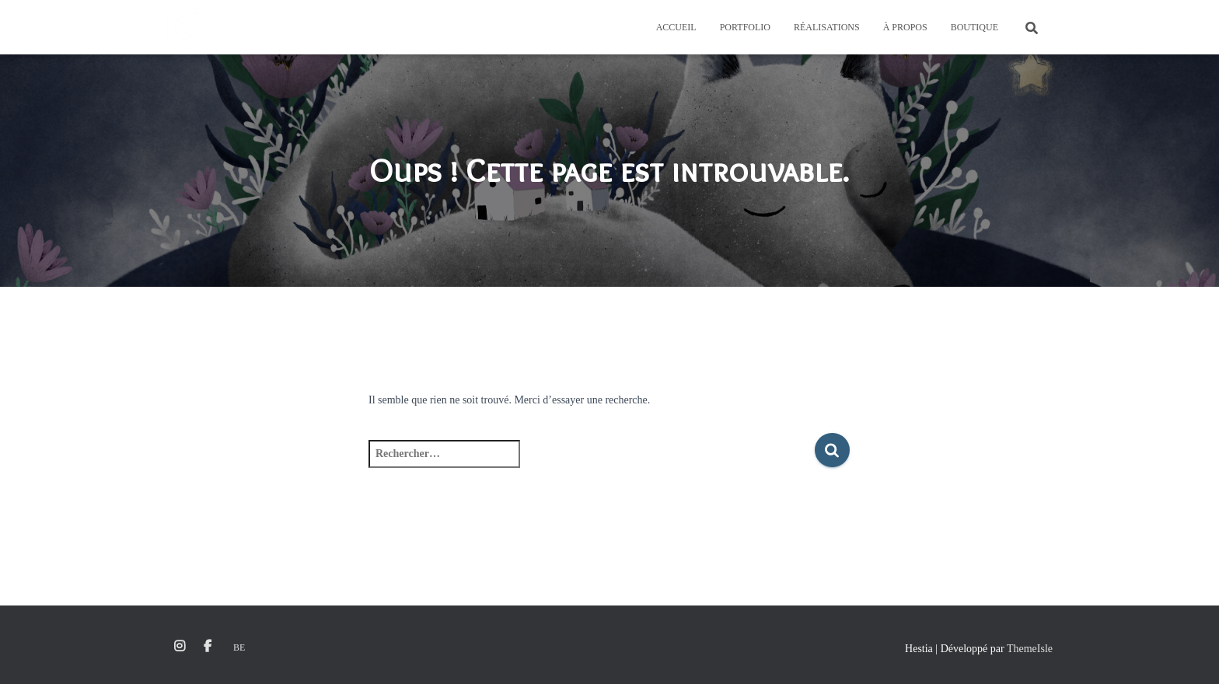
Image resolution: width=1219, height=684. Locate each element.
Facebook (207, 647)
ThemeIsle (1030, 648)
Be (239, 647)
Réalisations (827, 27)
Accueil (676, 27)
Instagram (179, 647)
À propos (905, 27)
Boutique (974, 27)
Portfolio (745, 27)
